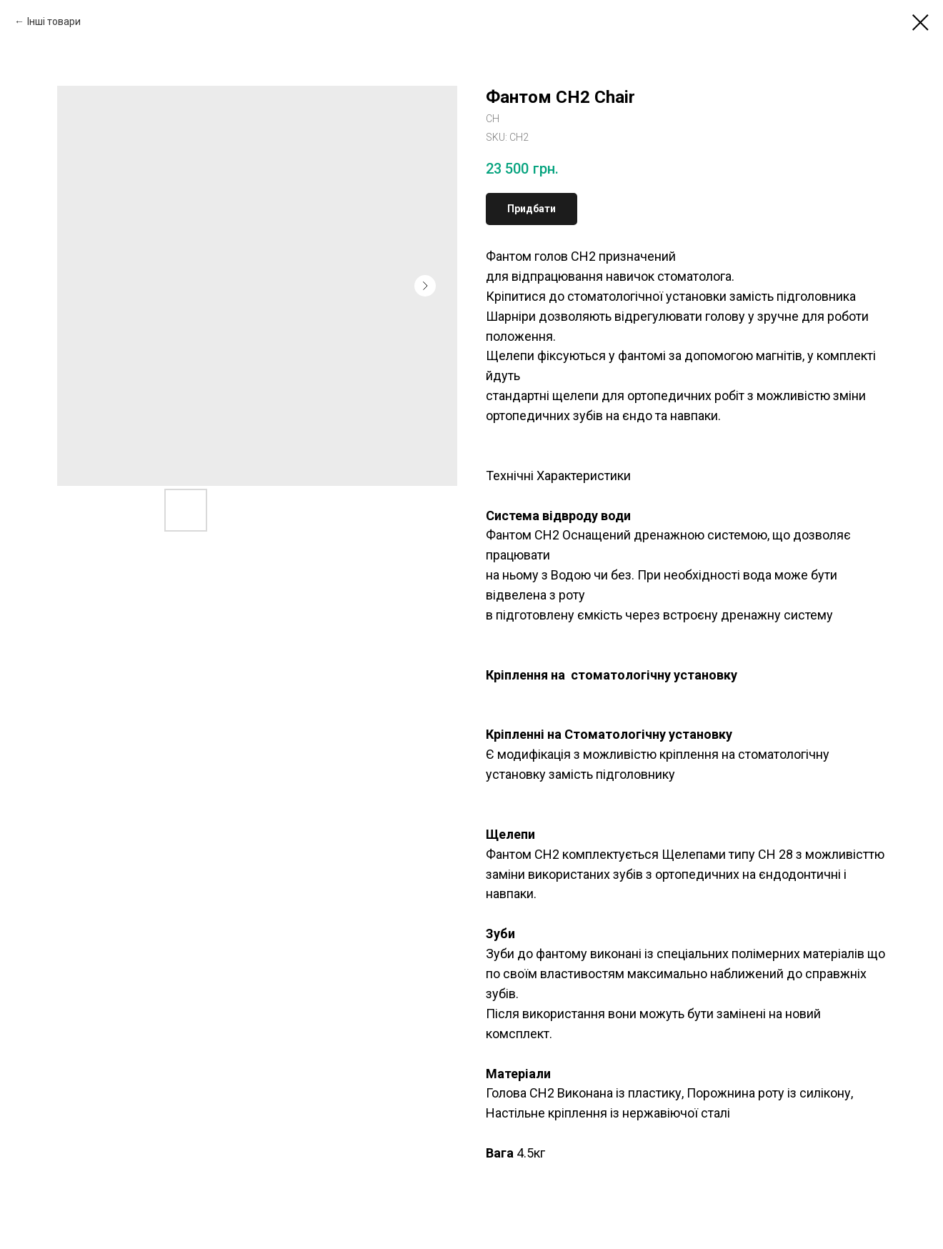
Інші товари (54, 21)
